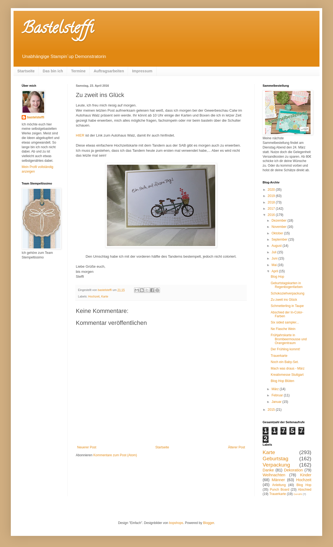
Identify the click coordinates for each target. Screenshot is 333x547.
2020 (272, 190)
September (280, 239)
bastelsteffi (35, 117)
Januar (277, 402)
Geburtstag (275, 458)
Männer (278, 480)
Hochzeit (94, 296)
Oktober (278, 233)
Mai (275, 265)
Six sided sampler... (285, 322)
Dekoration (293, 470)
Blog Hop (277, 277)
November (280, 227)
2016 (272, 215)
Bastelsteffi (57, 29)
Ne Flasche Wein (283, 329)
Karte (104, 296)
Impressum (142, 71)
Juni (275, 258)
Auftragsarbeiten (109, 71)
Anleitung (279, 485)
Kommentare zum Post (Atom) (115, 455)
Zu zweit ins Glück (284, 300)
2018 (272, 202)
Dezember (280, 220)
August (277, 246)
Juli (274, 252)
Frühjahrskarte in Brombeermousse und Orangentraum (289, 339)
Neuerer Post (86, 447)
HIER (80, 135)
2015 (272, 410)
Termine (78, 71)
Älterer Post (236, 447)
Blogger (208, 523)
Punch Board (279, 489)
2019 (272, 196)
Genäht (297, 494)
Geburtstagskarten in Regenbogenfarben (287, 285)
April (275, 271)
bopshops (176, 523)
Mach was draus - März (288, 368)
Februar (278, 395)
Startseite (26, 71)
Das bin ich (53, 71)
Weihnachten (274, 475)
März (276, 389)
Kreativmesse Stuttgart (287, 375)
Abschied (304, 489)
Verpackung (276, 465)
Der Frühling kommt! (285, 349)
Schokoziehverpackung (287, 293)
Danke (268, 470)
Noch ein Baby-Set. (285, 362)
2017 (272, 209)
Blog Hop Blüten (282, 381)
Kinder (305, 475)
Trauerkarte (279, 356)
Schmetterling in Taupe (287, 306)
